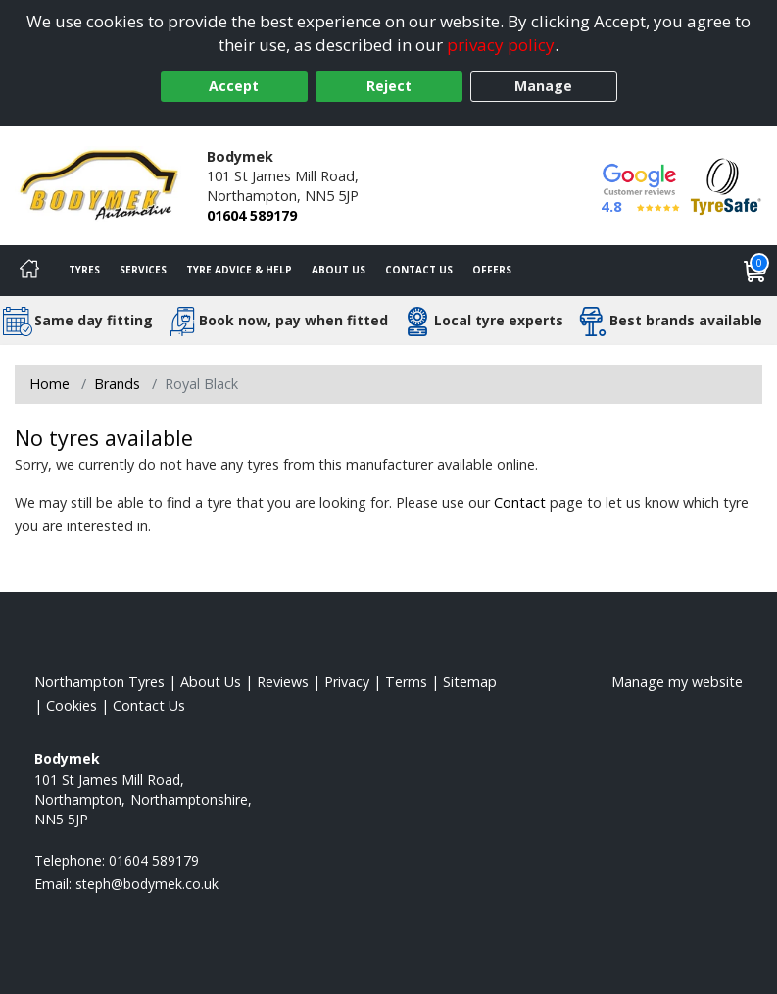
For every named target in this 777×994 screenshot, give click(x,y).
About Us (338, 269)
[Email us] (147, 883)
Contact (520, 502)
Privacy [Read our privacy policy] (346, 681)
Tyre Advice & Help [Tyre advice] (239, 269)
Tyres (84, 269)
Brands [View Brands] (117, 383)
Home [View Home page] (49, 383)
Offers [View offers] (491, 269)
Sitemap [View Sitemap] (470, 681)
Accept (234, 85)
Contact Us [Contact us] (419, 269)
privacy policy (501, 44)
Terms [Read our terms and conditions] (406, 681)
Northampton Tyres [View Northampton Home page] (99, 681)
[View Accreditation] (726, 183)
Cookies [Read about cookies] (71, 705)
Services (143, 269)
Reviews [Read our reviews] (283, 681)
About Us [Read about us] (210, 681)
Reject (389, 85)
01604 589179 (252, 215)
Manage (543, 85)
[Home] (29, 270)
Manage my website (677, 681)
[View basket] (755, 270)
